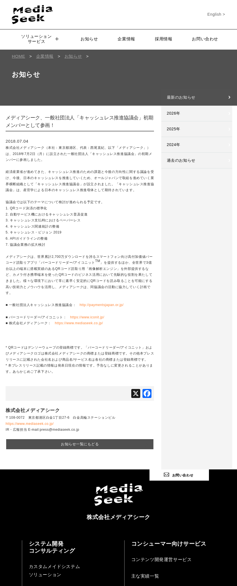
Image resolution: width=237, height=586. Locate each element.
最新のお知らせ (181, 97)
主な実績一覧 (145, 575)
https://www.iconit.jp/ (87, 317)
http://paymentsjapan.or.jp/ (102, 305)
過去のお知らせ (181, 160)
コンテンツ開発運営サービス (161, 558)
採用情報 (163, 38)
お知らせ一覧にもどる (80, 444)
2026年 (173, 113)
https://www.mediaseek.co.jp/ (79, 323)
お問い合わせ (205, 38)
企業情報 (126, 38)
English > (216, 14)
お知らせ (89, 38)
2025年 (173, 129)
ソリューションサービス (39, 39)
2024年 (173, 144)
